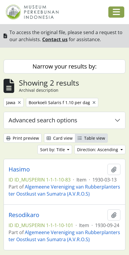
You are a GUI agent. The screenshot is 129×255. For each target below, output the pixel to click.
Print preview (22, 138)
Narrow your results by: (64, 66)
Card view (60, 138)
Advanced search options (43, 120)
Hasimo (19, 169)
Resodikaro (24, 215)
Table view (91, 138)
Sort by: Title (53, 149)
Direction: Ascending (98, 149)
